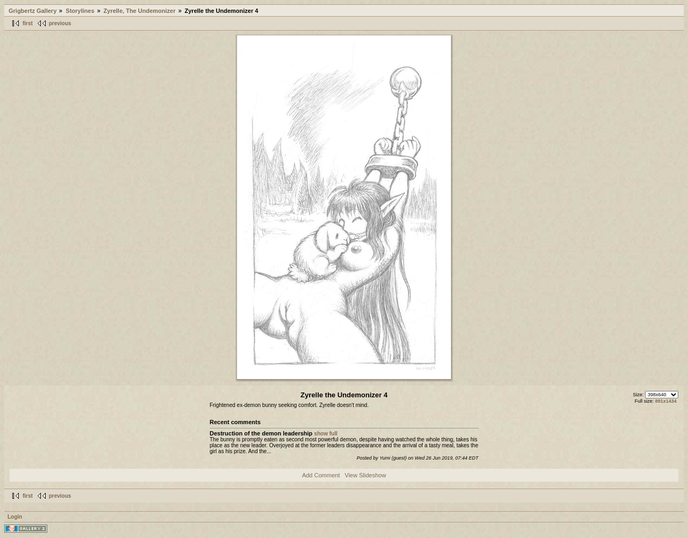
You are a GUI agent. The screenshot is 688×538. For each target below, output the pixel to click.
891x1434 (666, 401)
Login (15, 517)
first (28, 23)
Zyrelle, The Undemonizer (140, 11)
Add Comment (321, 475)
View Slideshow (365, 475)
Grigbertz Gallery (32, 11)
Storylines (80, 11)
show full (325, 434)
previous (60, 23)
